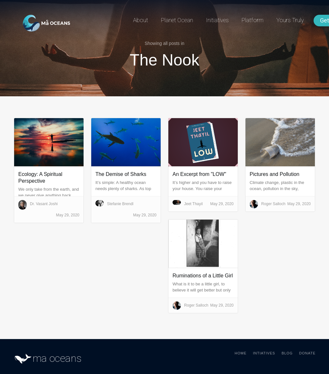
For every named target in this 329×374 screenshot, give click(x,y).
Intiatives (264, 353)
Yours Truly (290, 20)
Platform (252, 20)
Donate (307, 353)
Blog (287, 353)
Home (240, 353)
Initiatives (217, 20)
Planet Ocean (177, 20)
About (140, 20)
